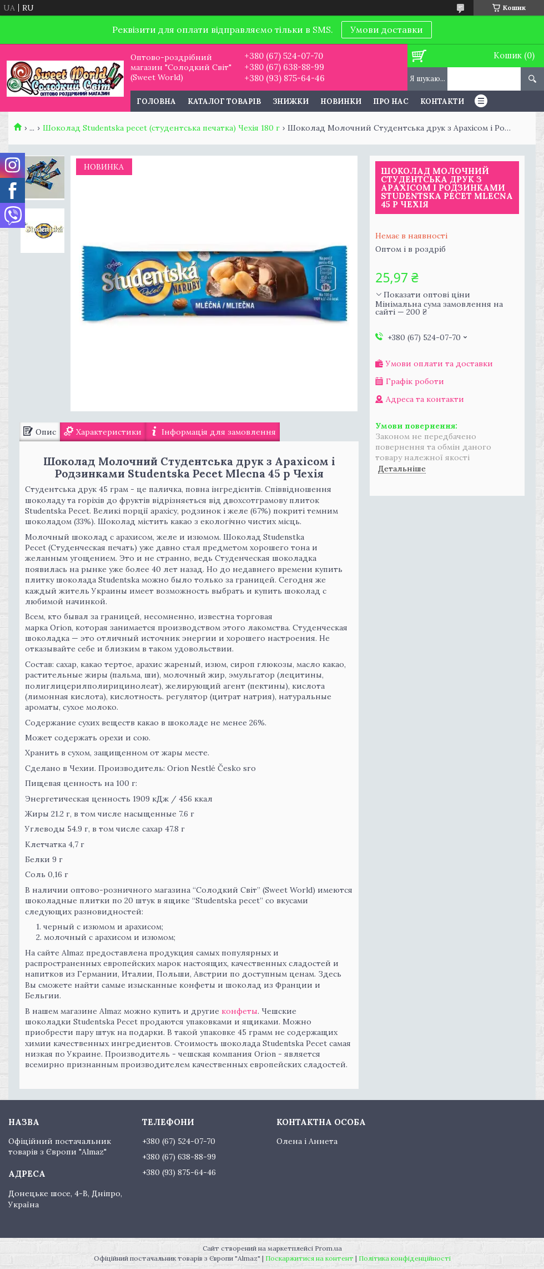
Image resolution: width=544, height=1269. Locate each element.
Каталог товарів (224, 101)
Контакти (442, 101)
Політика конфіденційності (405, 1258)
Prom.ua (328, 1248)
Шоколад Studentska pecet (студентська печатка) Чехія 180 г (161, 128)
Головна (156, 101)
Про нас (391, 101)
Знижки (291, 101)
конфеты (239, 1011)
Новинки (340, 101)
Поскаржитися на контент (309, 1258)
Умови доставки (386, 29)
